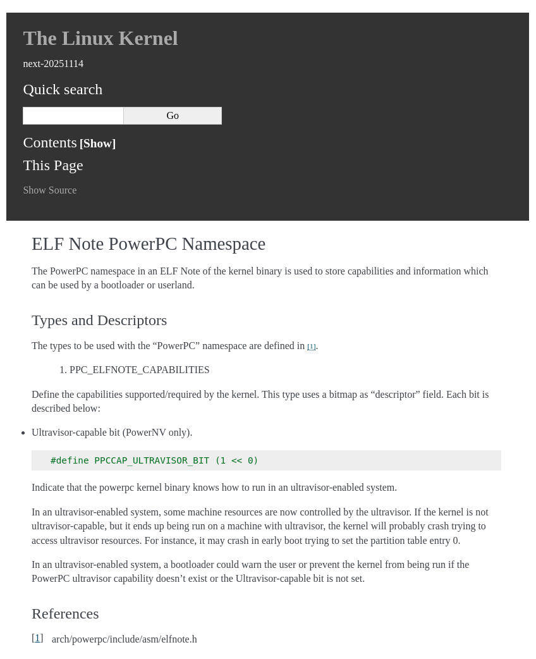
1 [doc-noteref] (311, 346)
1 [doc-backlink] (37, 637)
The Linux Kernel (100, 38)
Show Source (49, 190)
